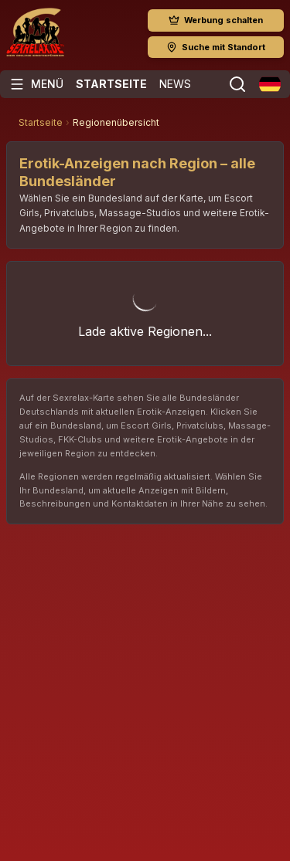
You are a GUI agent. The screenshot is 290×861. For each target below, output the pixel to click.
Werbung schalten (216, 20)
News (175, 83)
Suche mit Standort (215, 47)
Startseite (111, 83)
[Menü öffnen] (36, 84)
